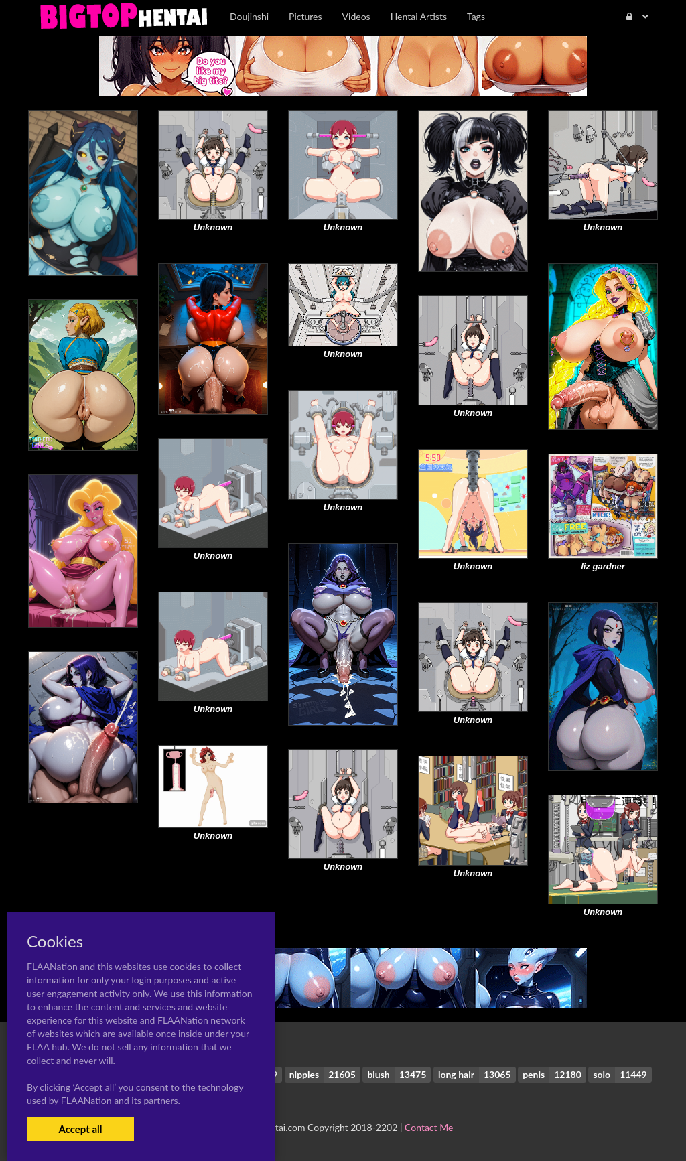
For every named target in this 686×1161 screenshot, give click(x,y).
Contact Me (429, 1127)
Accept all (80, 1129)
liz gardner (603, 566)
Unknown (213, 227)
